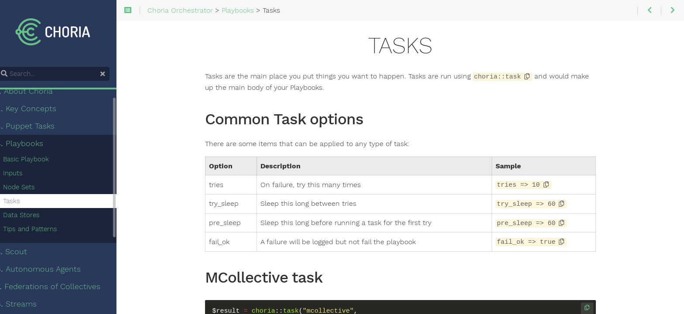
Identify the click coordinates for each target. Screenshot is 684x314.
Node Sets (30, 188)
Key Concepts (37, 110)
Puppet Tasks (36, 127)
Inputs (24, 174)
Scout (22, 253)
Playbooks (30, 144)
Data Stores (32, 216)
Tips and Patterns (41, 230)
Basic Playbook (37, 160)
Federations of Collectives (59, 287)
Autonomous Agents (49, 270)
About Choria (35, 92)
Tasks (22, 202)
